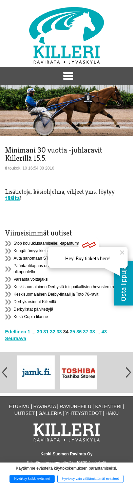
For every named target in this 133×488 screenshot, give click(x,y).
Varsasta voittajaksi (31, 279)
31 (46, 331)
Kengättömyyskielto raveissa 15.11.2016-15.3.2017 (60, 250)
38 (92, 331)
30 (39, 331)
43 (104, 331)
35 (72, 331)
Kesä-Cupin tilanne (31, 316)
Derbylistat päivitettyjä (33, 309)
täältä (12, 198)
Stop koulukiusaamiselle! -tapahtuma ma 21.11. (56, 243)
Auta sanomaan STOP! (34, 258)
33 (59, 331)
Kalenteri (108, 406)
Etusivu (19, 406)
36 (79, 331)
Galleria (49, 413)
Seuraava (15, 338)
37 (86, 331)
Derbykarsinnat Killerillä (35, 301)
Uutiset (24, 413)
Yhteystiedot (83, 413)
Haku (112, 413)
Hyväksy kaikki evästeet (32, 479)
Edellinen (15, 331)
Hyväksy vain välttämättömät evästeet (90, 479)
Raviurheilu (75, 406)
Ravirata (44, 406)
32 (52, 331)
